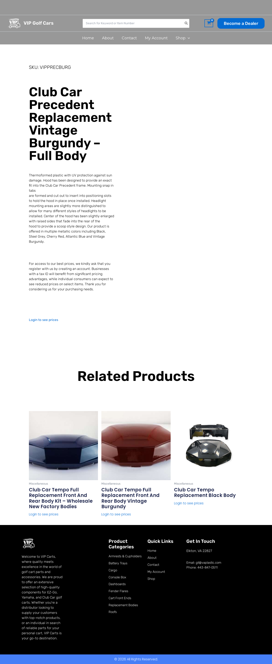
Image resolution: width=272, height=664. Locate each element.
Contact (153, 565)
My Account (156, 572)
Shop (151, 580)
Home (152, 551)
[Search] (186, 23)
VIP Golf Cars (39, 23)
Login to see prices (44, 320)
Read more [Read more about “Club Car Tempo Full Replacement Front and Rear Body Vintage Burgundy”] (110, 521)
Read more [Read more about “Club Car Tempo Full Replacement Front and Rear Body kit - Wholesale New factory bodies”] (38, 521)
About (152, 558)
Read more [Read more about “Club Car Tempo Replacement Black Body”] (183, 510)
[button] (241, 23)
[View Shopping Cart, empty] (208, 23)
